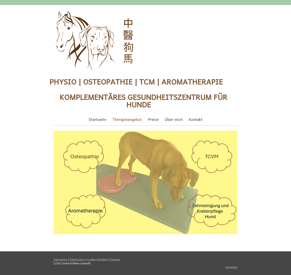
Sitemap (115, 259)
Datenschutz (77, 259)
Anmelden (231, 267)
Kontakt (195, 119)
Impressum (60, 259)
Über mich (174, 119)
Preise (153, 119)
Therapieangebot (127, 119)
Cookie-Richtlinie (97, 259)
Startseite (97, 119)
